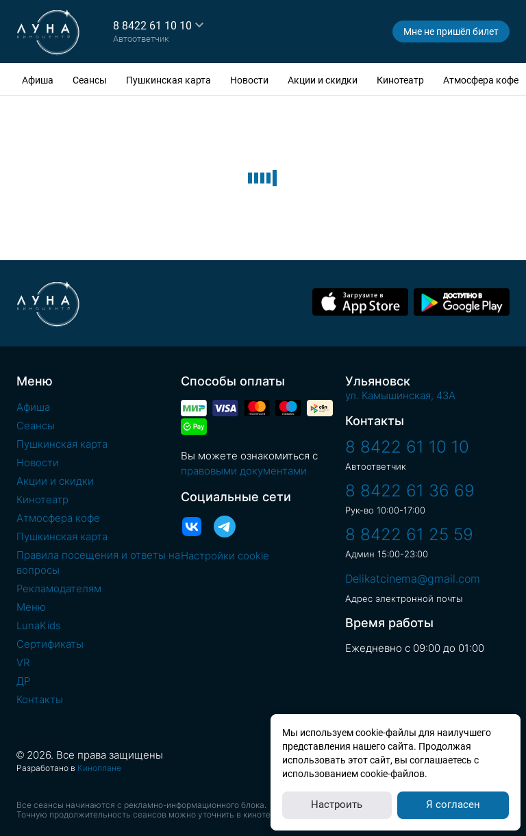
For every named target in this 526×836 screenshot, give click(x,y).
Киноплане (99, 768)
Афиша (37, 80)
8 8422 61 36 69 (410, 490)
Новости (249, 80)
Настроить (336, 804)
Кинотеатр (400, 80)
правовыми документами (244, 470)
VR (22, 662)
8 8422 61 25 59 (409, 534)
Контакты (39, 699)
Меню (31, 606)
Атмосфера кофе (480, 80)
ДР (23, 680)
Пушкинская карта (168, 80)
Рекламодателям (58, 588)
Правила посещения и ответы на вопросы (98, 562)
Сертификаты (50, 643)
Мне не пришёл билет (451, 31)
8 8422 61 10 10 (152, 25)
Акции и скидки (323, 80)
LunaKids (38, 625)
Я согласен (453, 804)
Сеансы (90, 80)
